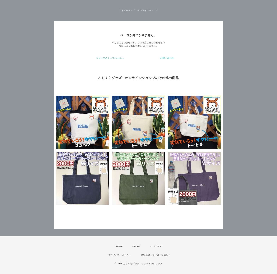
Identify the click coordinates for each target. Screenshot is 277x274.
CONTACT (155, 246)
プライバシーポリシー (119, 255)
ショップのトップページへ (110, 58)
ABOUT (136, 246)
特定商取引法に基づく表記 (155, 255)
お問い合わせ (167, 58)
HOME (119, 246)
